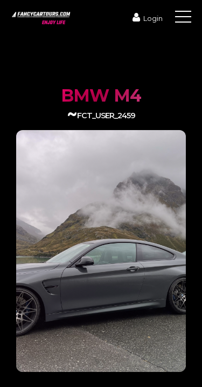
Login (146, 18)
